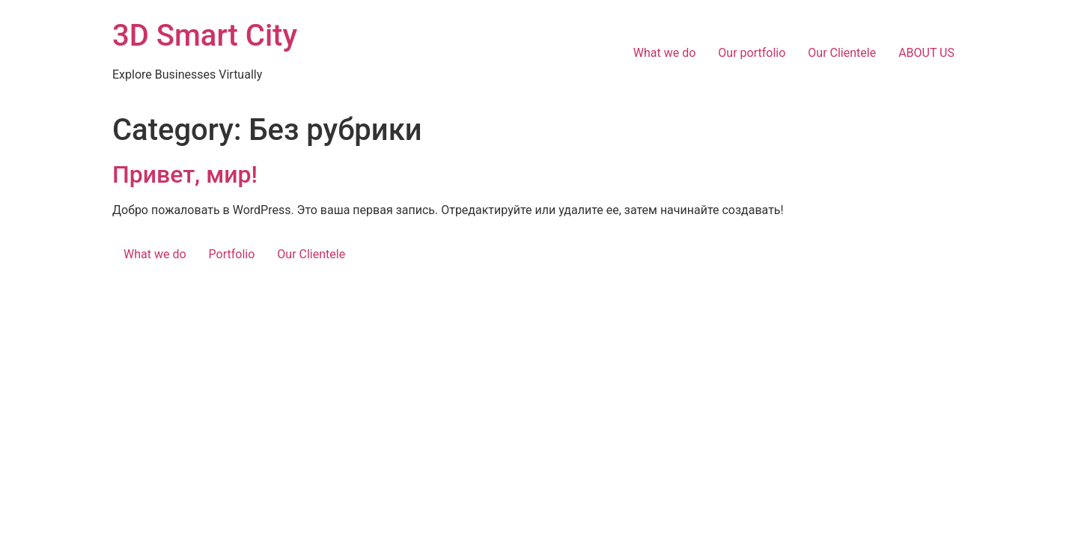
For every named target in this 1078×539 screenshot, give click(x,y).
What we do (664, 53)
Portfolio (232, 254)
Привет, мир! (185, 174)
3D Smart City (204, 35)
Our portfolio (751, 53)
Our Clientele (842, 53)
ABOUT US (926, 53)
